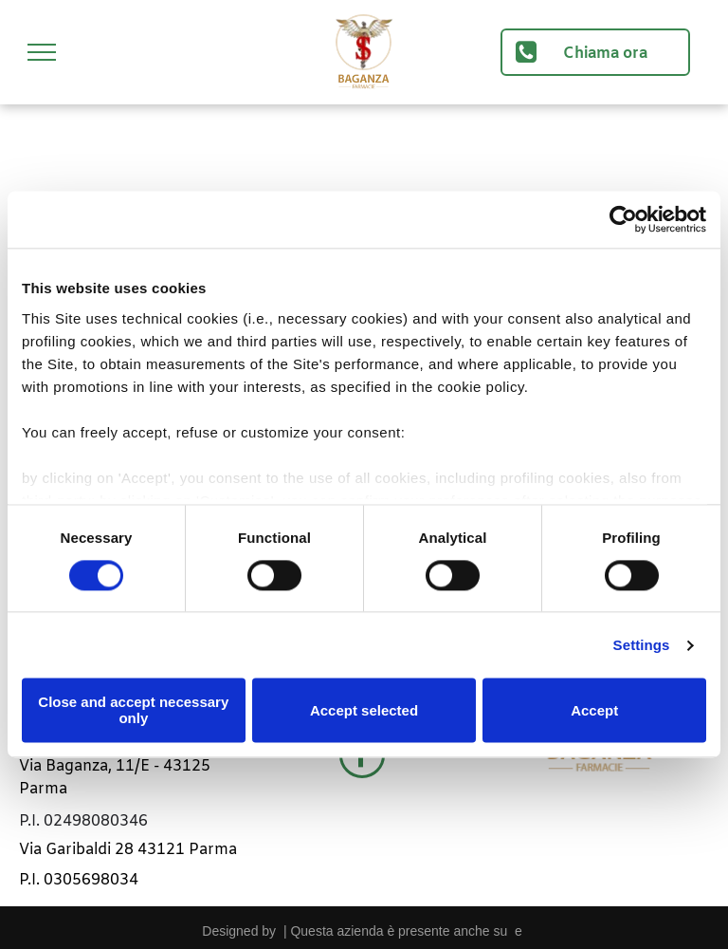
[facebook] (362, 758)
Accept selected (364, 710)
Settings (641, 645)
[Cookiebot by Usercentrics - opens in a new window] (623, 219)
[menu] (41, 52)
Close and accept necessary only (133, 711)
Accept (594, 710)
